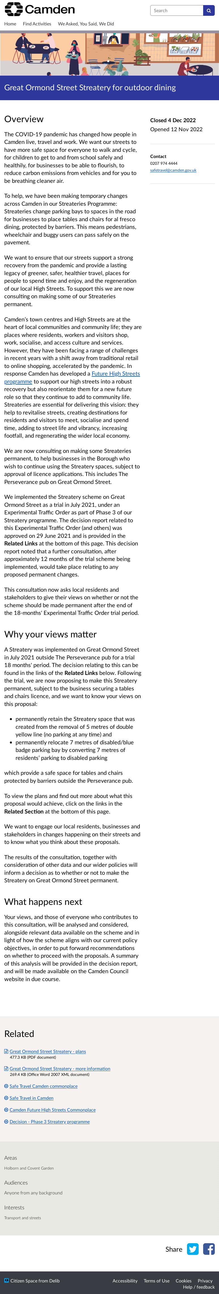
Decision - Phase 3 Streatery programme (47, 1121)
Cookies (184, 1280)
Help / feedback (199, 1286)
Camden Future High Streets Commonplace (50, 1109)
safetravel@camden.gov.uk (173, 170)
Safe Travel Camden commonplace (41, 1086)
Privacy (205, 1280)
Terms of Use (156, 1280)
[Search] (209, 10)
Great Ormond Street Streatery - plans (45, 1051)
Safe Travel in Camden (28, 1097)
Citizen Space (23, 1280)
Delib (54, 1280)
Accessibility (125, 1280)
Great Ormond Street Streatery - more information (57, 1068)
